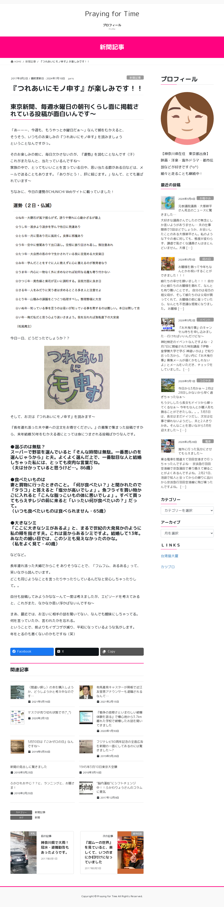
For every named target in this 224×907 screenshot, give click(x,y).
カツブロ (168, 566)
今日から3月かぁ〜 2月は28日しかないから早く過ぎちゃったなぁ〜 (187, 392)
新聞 (37, 817)
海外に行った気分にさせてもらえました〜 (195, 451)
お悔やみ (205, 198)
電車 (208, 441)
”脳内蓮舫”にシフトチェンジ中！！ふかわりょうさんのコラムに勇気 (119, 787)
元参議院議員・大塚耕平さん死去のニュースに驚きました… (186, 210)
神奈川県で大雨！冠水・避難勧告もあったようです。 (55, 847)
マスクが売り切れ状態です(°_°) (49, 712)
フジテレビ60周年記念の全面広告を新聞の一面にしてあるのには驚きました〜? (119, 746)
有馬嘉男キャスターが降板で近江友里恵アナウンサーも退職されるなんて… (119, 691)
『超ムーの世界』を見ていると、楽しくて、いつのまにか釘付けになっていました (99, 852)
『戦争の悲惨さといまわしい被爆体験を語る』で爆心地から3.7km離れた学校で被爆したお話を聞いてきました (119, 718)
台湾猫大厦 (169, 556)
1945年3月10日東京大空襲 (98, 767)
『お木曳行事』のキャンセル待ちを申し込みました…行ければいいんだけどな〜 (186, 332)
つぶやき (205, 381)
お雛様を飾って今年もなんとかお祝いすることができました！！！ (186, 271)
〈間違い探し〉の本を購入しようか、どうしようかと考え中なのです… (51, 691)
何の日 (206, 259)
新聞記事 (135, 78)
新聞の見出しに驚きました (28, 767)
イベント (205, 320)
